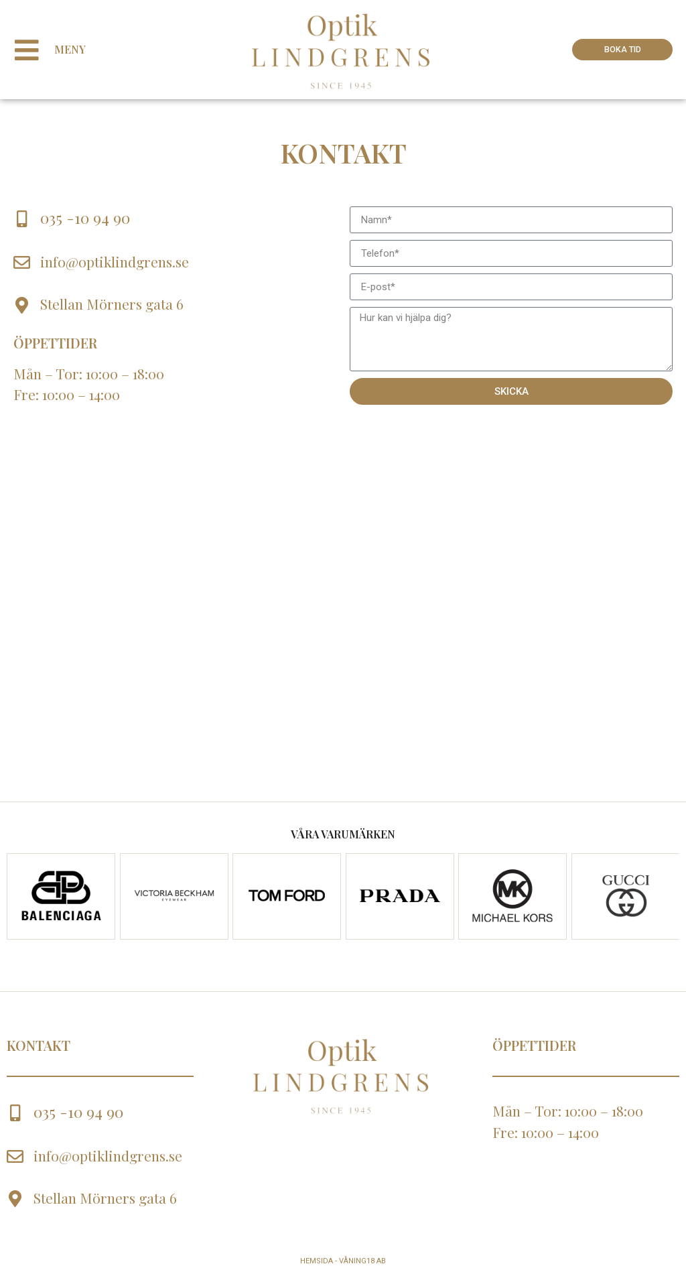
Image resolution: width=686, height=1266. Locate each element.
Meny (76, 49)
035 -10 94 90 (85, 217)
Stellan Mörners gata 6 (112, 303)
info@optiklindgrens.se (114, 261)
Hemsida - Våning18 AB (343, 1261)
